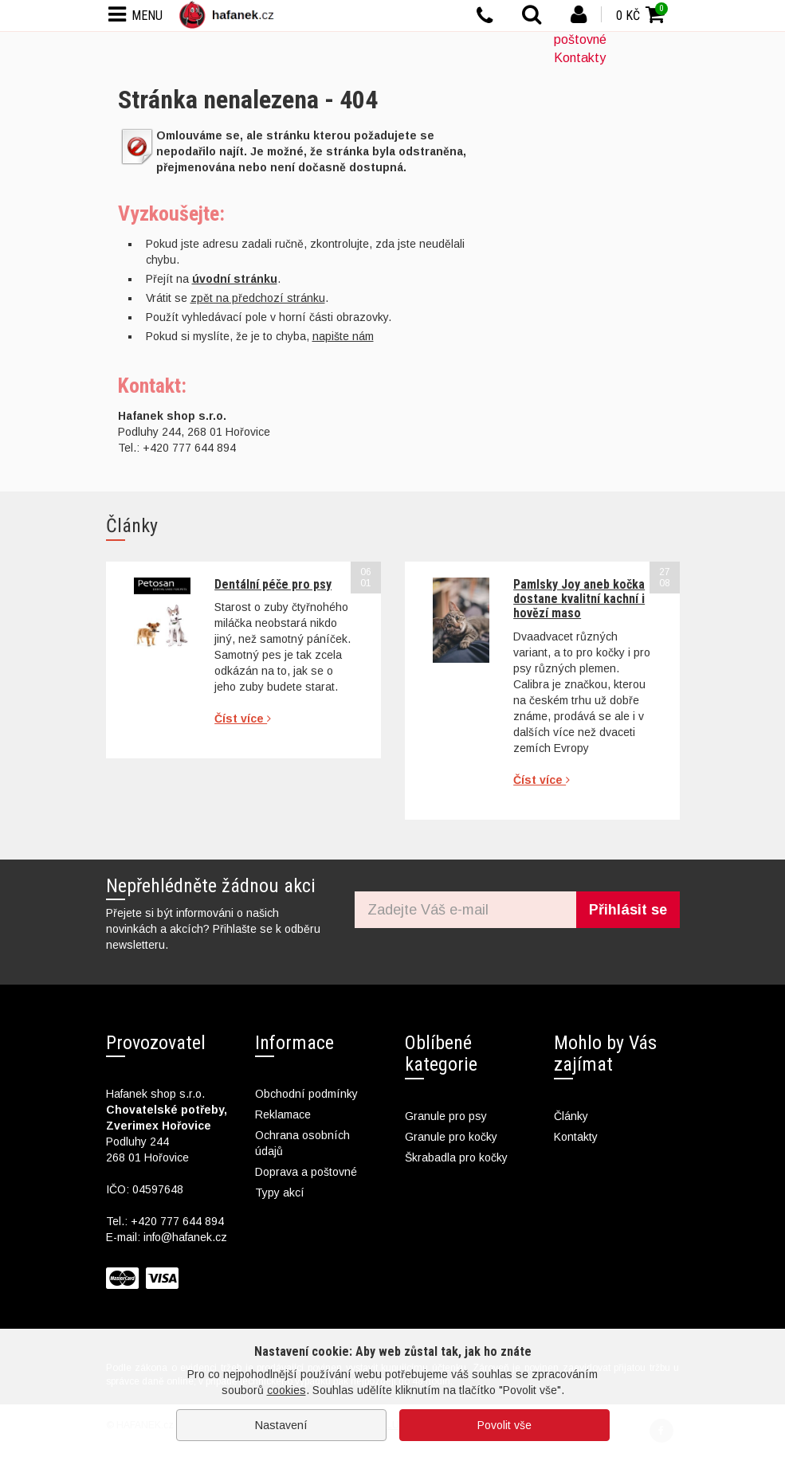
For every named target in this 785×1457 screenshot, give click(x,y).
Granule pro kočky (451, 1136)
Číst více (242, 718)
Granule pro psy (446, 1116)
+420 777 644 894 (177, 1221)
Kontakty (580, 58)
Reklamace (283, 1114)
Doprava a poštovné (306, 1171)
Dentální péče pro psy (273, 584)
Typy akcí (279, 1192)
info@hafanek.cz (185, 1237)
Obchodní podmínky (306, 1093)
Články (571, 1116)
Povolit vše (504, 1425)
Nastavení (281, 1425)
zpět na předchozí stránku (257, 298)
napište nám (343, 336)
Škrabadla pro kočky (456, 1157)
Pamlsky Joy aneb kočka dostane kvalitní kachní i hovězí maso (579, 599)
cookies (286, 1390)
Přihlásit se (628, 910)
